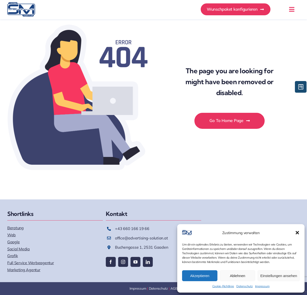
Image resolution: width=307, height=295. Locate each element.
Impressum (262, 286)
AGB (173, 288)
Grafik (12, 255)
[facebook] (111, 262)
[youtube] (135, 262)
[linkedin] (148, 262)
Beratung (15, 227)
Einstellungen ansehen (278, 276)
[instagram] (123, 262)
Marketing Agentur (23, 269)
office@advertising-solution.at (141, 238)
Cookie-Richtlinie (223, 286)
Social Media (18, 248)
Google (13, 241)
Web (11, 234)
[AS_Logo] (21, 4)
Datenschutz (244, 286)
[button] (297, 232)
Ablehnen (237, 276)
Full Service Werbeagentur (30, 262)
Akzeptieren (199, 276)
